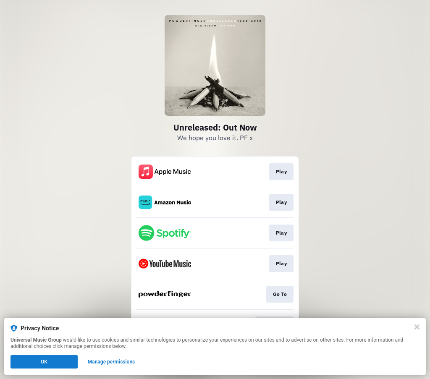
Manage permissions (111, 362)
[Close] (417, 327)
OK (44, 362)
